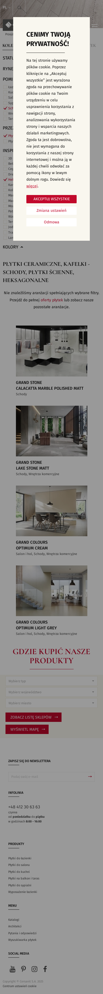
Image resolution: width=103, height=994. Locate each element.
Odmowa (51, 222)
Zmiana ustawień (51, 211)
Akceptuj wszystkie (52, 199)
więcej (32, 186)
